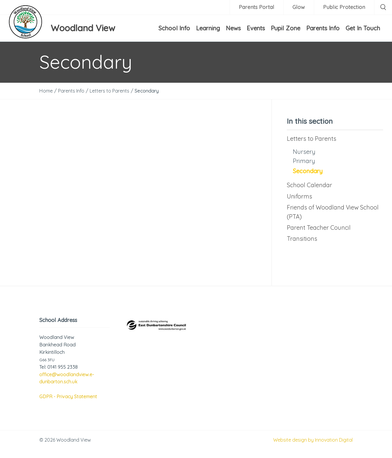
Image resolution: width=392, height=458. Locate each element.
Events (256, 28)
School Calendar (309, 185)
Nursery (304, 151)
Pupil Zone (285, 28)
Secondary (308, 171)
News (233, 28)
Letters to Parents (311, 138)
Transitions (302, 238)
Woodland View (83, 28)
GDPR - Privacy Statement (68, 396)
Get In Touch (363, 28)
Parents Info (323, 28)
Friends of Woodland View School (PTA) (333, 212)
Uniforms (299, 196)
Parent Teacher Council (319, 227)
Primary (304, 161)
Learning (208, 28)
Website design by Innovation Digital (313, 440)
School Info (174, 28)
